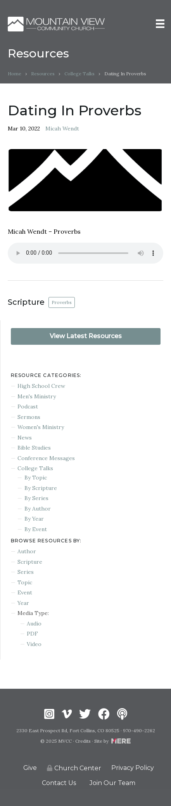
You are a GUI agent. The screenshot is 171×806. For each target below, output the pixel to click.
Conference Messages (46, 458)
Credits (83, 741)
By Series (36, 498)
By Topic (35, 477)
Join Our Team (112, 783)
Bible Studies (34, 447)
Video (34, 644)
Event (24, 592)
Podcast (27, 406)
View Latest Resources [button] (86, 336)
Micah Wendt (62, 128)
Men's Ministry (36, 396)
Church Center (74, 768)
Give (30, 767)
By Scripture (40, 488)
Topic (24, 582)
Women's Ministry (40, 427)
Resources (43, 73)
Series (25, 571)
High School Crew (41, 385)
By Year (34, 518)
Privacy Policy (132, 767)
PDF (32, 633)
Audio (34, 623)
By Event (35, 529)
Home (14, 73)
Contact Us (59, 783)
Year (23, 602)
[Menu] (160, 24)
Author (26, 551)
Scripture (29, 561)
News (24, 437)
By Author (37, 508)
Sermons (28, 416)
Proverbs (62, 302)
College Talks (79, 73)
